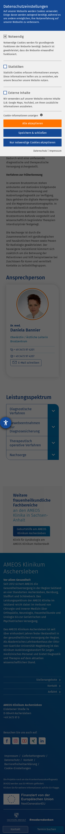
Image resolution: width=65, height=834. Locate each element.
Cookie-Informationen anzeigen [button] (22, 116)
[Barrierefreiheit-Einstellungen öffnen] (5, 422)
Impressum (55, 150)
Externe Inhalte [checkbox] (19, 93)
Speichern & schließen (32, 132)
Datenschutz (40, 150)
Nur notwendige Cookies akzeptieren (32, 142)
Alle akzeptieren (32, 123)
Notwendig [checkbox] (16, 37)
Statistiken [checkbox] (16, 67)
